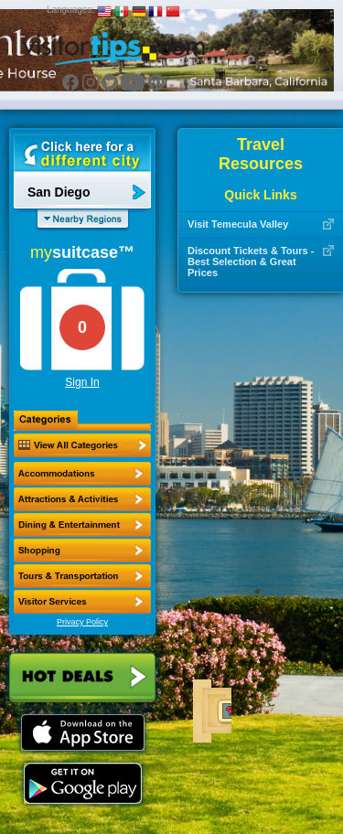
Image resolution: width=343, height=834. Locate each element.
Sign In (82, 382)
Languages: (70, 10)
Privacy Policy (82, 621)
